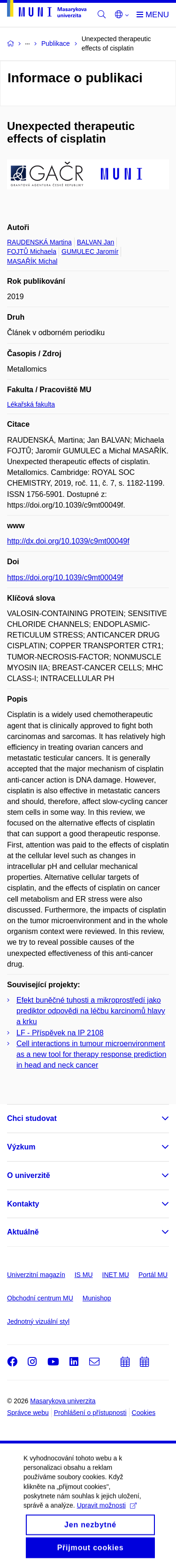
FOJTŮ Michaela (31, 251)
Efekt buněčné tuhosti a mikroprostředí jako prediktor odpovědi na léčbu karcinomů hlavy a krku (90, 1011)
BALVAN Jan (96, 242)
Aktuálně (23, 1232)
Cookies (144, 1412)
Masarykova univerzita (62, 1401)
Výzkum (21, 1147)
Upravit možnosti (107, 1514)
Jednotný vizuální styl (38, 1321)
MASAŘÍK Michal (32, 261)
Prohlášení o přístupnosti (90, 1412)
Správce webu (28, 1412)
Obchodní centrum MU (40, 1298)
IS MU (84, 1274)
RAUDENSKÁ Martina (39, 242)
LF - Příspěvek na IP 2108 (60, 1033)
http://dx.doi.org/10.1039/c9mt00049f (68, 541)
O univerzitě (28, 1175)
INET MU (115, 1274)
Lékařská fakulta (31, 404)
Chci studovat (32, 1118)
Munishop (97, 1298)
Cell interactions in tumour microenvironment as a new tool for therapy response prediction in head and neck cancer (91, 1054)
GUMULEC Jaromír (89, 251)
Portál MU (153, 1274)
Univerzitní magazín (36, 1274)
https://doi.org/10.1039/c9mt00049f (65, 577)
